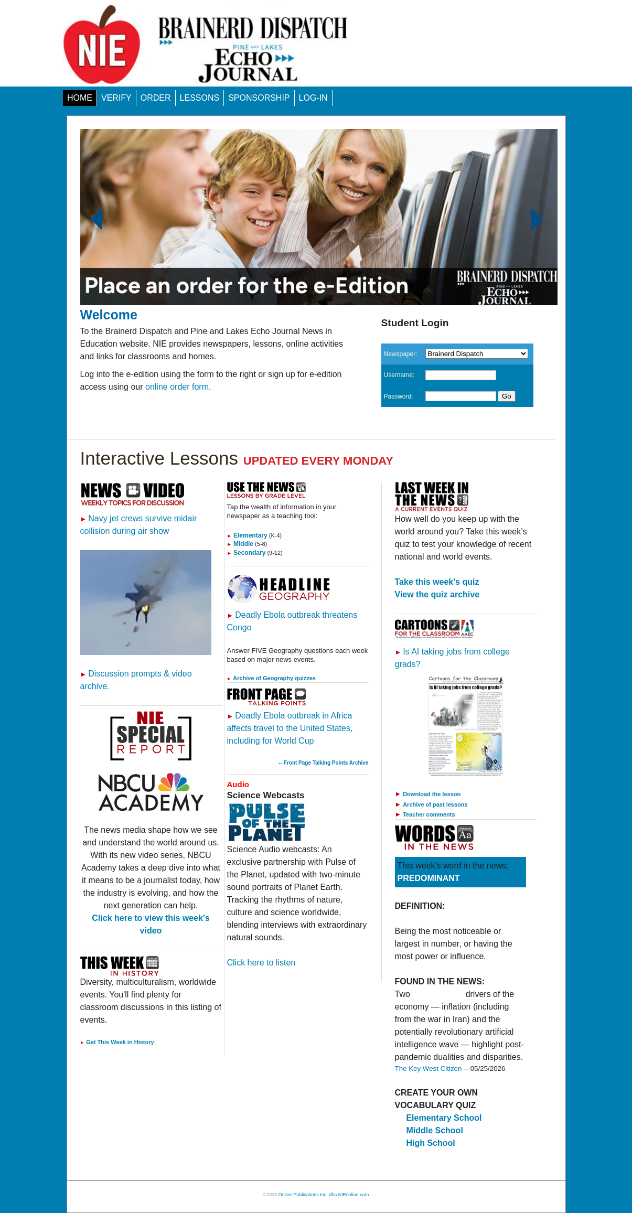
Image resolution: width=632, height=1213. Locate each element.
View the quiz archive (437, 594)
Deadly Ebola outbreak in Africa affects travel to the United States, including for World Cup (290, 728)
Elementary (247, 535)
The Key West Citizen (428, 1068)
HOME (79, 97)
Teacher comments (429, 814)
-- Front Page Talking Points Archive (323, 763)
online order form (177, 386)
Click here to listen (261, 962)
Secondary (246, 552)
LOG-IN (313, 97)
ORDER (156, 97)
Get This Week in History (117, 1042)
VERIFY (116, 97)
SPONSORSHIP (259, 97)
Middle (240, 544)
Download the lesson (431, 794)
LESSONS (200, 97)
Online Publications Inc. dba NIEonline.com (323, 1194)
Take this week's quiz (437, 581)
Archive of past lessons (435, 804)
